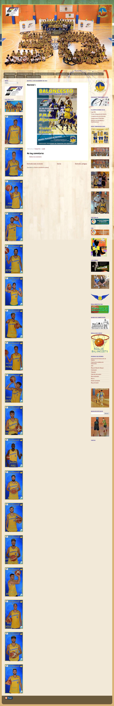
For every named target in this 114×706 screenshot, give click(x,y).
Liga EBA (93, 112)
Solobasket (94, 370)
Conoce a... (20, 77)
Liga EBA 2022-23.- (62, 74)
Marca (92, 378)
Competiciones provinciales (98, 116)
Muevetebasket (95, 376)
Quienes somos (9, 77)
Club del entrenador (96, 374)
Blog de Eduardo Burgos (97, 368)
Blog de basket (95, 382)
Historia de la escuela (33, 77)
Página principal (10, 74)
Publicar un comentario (35, 156)
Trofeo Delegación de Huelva (98, 114)
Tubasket (93, 372)
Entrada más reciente (35, 164)
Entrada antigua (81, 164)
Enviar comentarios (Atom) (41, 167)
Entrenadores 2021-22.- (95, 74)
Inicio (59, 164)
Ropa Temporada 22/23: (78, 74)
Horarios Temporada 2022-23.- (44, 74)
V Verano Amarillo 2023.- (25, 74)
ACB (92, 365)
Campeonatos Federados (97, 118)
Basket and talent (95, 380)
